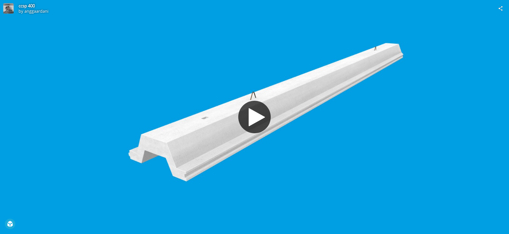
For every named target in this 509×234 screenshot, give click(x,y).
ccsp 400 (27, 6)
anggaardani (36, 11)
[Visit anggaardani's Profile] (8, 8)
